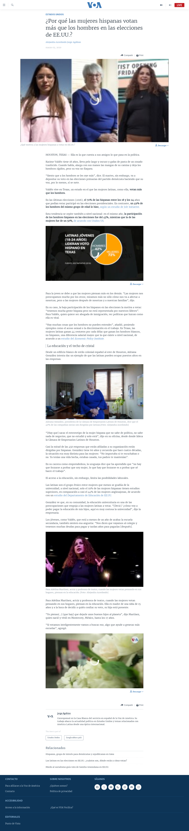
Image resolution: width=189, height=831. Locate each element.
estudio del (82, 338)
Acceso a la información (17, 807)
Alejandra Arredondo (56, 42)
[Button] (127, 55)
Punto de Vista (12, 823)
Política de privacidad (61, 791)
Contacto (10, 791)
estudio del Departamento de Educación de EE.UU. (83, 495)
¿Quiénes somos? (59, 786)
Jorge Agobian (74, 42)
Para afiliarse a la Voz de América (22, 786)
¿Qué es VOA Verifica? (61, 807)
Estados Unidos (55, 14)
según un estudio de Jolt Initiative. (119, 206)
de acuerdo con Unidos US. (89, 220)
